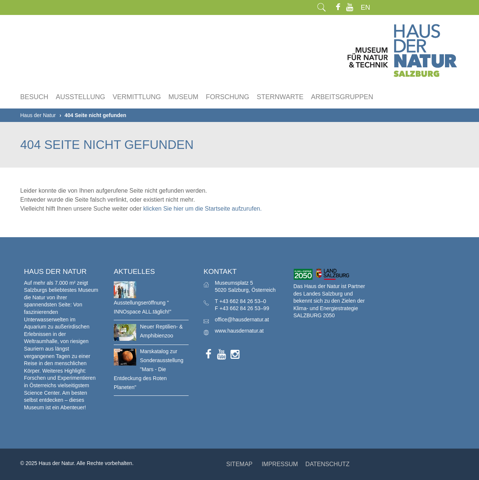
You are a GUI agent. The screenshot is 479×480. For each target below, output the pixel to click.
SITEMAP (239, 464)
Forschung (227, 97)
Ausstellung (80, 97)
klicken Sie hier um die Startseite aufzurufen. (202, 208)
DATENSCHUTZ (327, 464)
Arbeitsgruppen (342, 97)
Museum (183, 97)
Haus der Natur (38, 115)
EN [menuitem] (365, 7)
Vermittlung (137, 97)
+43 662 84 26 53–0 (242, 301)
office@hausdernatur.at (242, 319)
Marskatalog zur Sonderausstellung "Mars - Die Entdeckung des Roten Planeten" (148, 369)
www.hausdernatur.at (239, 331)
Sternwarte (280, 97)
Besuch (34, 97)
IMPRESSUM (280, 464)
